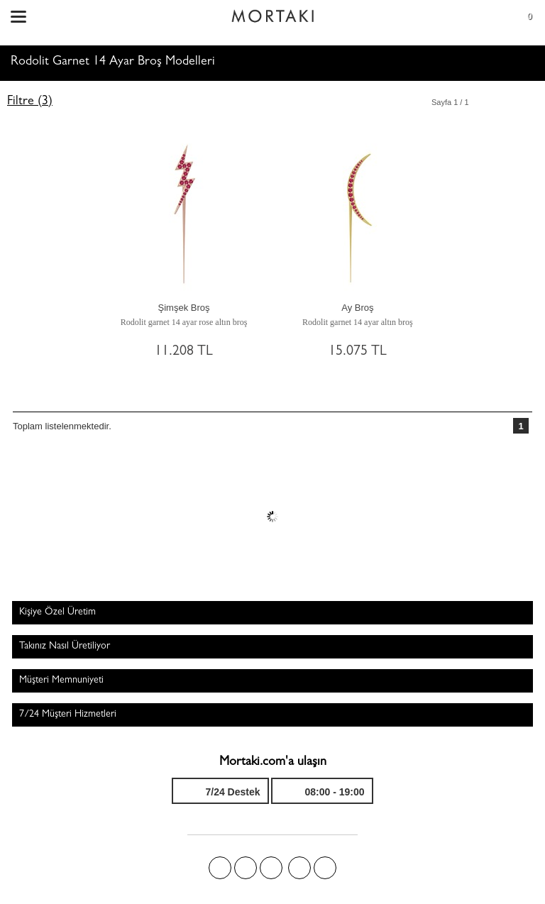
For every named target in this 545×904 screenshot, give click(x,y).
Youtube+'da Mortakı (325, 867)
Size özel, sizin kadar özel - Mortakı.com (272, 12)
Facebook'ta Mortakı (220, 867)
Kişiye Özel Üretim (57, 612)
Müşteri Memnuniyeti (61, 680)
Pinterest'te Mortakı (271, 867)
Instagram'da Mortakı (299, 867)
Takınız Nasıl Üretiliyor (64, 646)
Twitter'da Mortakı (245, 867)
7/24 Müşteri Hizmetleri (67, 715)
